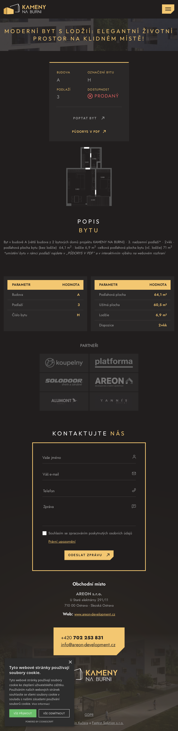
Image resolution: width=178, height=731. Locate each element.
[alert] (39, 692)
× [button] (70, 662)
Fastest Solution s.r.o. (108, 722)
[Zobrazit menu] (168, 9)
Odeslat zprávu (89, 555)
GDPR (89, 714)
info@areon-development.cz (88, 644)
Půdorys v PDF (89, 132)
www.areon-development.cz (94, 614)
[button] (89, 84)
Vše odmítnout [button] (54, 713)
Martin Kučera (78, 722)
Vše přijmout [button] (23, 713)
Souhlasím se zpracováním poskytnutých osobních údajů (90, 533)
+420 (82, 637)
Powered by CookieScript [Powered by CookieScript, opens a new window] (39, 721)
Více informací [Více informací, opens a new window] (41, 704)
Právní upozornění (62, 541)
